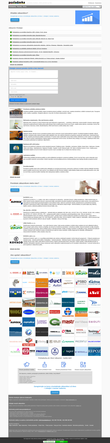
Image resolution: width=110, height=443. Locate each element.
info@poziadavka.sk (45, 420)
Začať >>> (78, 405)
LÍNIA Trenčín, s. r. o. (29, 223)
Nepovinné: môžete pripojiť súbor (17, 94)
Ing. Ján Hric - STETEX (30, 210)
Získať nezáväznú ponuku (18, 100)
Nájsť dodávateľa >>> (71, 399)
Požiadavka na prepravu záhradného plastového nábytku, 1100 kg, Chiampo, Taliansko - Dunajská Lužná (42, 45)
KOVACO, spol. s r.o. (29, 236)
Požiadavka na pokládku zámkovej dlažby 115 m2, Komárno (29, 48)
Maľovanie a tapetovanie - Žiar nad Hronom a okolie (38, 120)
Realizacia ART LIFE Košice (31, 144)
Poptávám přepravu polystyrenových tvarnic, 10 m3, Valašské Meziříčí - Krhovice (35, 52)
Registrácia (98, 3)
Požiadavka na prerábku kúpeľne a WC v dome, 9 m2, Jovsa (29, 32)
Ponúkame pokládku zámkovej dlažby (34, 109)
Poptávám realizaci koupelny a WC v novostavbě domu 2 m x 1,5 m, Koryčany (34, 61)
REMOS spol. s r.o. (52, 431)
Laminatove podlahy (29, 155)
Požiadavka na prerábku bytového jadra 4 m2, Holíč (27, 42)
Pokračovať (15, 19)
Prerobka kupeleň (28, 166)
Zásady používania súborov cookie (55, 439)
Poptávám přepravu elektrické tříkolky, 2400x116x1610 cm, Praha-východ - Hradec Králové (38, 58)
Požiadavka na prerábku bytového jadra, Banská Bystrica (29, 35)
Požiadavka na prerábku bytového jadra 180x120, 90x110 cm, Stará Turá (33, 38)
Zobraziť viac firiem (15, 249)
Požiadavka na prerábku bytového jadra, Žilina (25, 55)
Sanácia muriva (27, 131)
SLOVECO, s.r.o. (28, 197)
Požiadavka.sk (42, 431)
